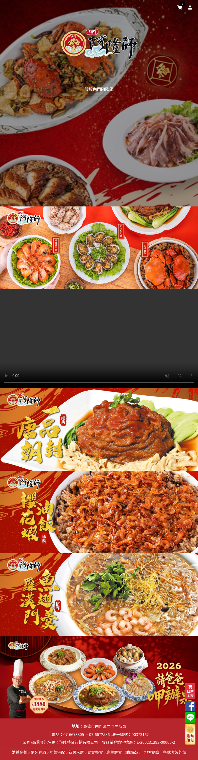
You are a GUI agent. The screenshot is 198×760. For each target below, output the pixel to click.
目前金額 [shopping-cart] (190, 691)
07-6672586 (99, 734)
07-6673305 (73, 734)
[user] (189, 7)
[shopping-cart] (179, 7)
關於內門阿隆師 (99, 89)
